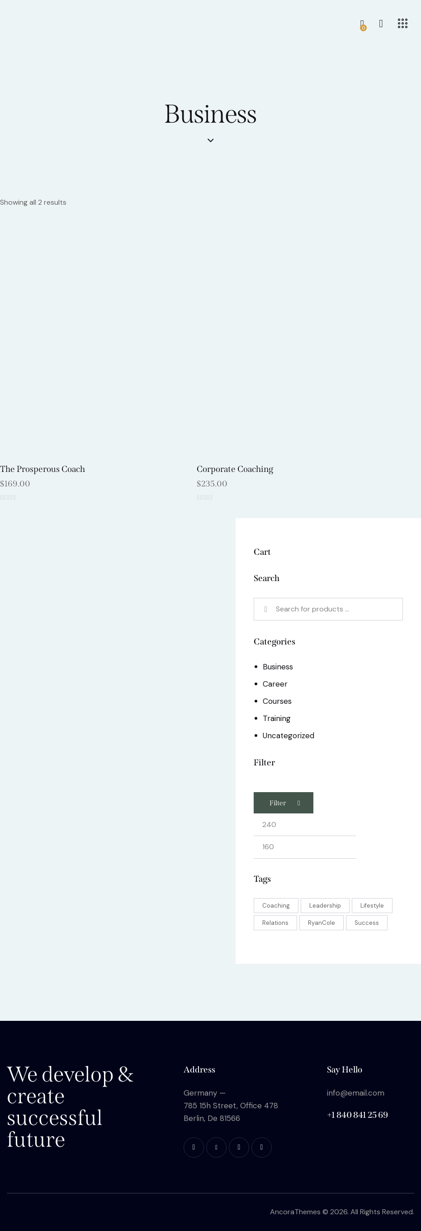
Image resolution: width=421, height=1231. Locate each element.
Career (275, 684)
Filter (278, 803)
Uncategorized (288, 736)
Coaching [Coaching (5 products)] (276, 905)
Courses (277, 701)
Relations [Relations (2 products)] (275, 923)
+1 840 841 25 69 (357, 1115)
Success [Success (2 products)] (367, 923)
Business (278, 667)
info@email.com (355, 1093)
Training (277, 718)
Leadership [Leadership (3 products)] (325, 905)
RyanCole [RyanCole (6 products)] (321, 923)
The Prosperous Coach (42, 469)
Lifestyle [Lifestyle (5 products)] (372, 905)
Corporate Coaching (235, 469)
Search (267, 609)
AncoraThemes (295, 1212)
